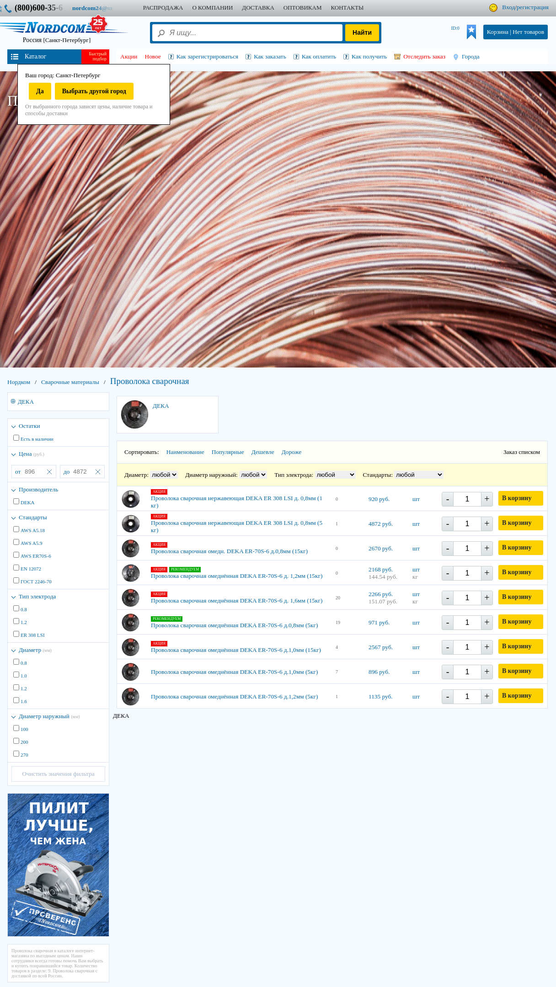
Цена (31, 453)
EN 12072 (31, 568)
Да (40, 91)
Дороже (292, 451)
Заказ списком (521, 451)
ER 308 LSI (33, 635)
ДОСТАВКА (258, 7)
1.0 (24, 675)
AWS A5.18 (33, 530)
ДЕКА (26, 401)
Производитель (38, 489)
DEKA (28, 502)
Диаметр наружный (49, 716)
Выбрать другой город (94, 91)
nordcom (99, 8)
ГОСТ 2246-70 (36, 581)
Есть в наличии (37, 439)
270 (24, 755)
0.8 (24, 609)
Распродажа (163, 7)
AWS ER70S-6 (36, 556)
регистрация (533, 7)
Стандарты (33, 517)
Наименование (185, 451)
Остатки (29, 425)
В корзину (516, 498)
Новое (153, 56)
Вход (508, 7)
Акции (129, 56)
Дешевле (262, 451)
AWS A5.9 (31, 543)
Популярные (228, 451)
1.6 (24, 701)
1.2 (24, 622)
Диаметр (35, 649)
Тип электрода (37, 596)
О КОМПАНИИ (212, 7)
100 (24, 729)
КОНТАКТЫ (347, 7)
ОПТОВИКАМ (302, 7)
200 (24, 742)
